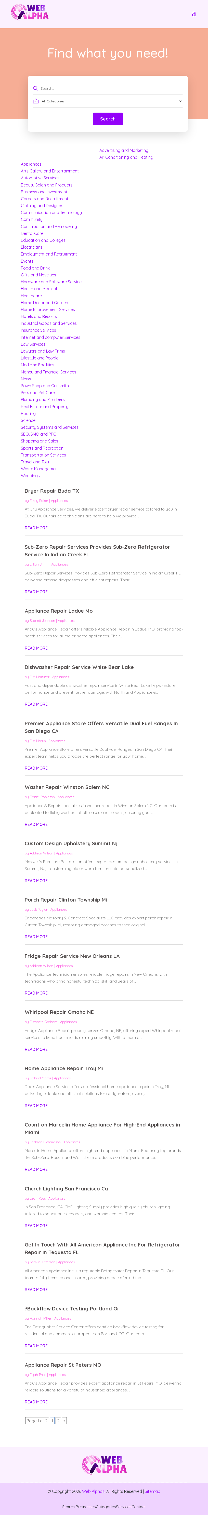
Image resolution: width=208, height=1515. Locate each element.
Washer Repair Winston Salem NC (67, 787)
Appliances (59, 501)
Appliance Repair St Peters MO (63, 1365)
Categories (106, 1507)
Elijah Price (38, 1375)
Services (124, 1507)
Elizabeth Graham (43, 1022)
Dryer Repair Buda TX (52, 491)
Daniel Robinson (42, 797)
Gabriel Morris (40, 1078)
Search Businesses (79, 1507)
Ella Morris (38, 741)
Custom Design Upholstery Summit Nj (71, 843)
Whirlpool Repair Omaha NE (59, 1012)
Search (107, 119)
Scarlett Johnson (42, 621)
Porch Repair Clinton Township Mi (66, 899)
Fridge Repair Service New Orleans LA (72, 956)
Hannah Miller (40, 1318)
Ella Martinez (39, 677)
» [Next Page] (64, 1420)
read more (36, 527)
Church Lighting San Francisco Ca (66, 1188)
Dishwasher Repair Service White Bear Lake (79, 667)
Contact (139, 1507)
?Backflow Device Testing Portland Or (72, 1308)
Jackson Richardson (45, 1142)
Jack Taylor (38, 909)
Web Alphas (93, 1491)
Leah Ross (38, 1198)
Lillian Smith (39, 564)
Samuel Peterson (42, 1262)
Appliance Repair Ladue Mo (59, 611)
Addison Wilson (41, 853)
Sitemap (152, 1491)
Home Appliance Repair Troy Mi (64, 1068)
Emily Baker (39, 501)
